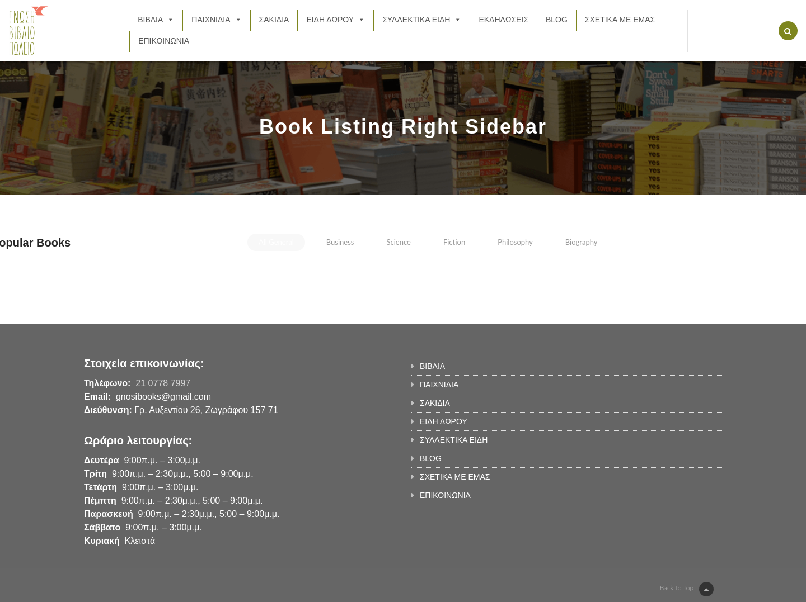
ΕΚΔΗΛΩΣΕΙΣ (503, 19)
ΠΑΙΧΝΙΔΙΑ (216, 19)
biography (581, 242)
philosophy (515, 242)
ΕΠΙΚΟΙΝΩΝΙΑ (163, 40)
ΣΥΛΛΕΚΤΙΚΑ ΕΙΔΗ (421, 19)
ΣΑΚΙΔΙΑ (274, 19)
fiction (454, 242)
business (340, 242)
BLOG (557, 19)
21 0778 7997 (162, 383)
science (398, 242)
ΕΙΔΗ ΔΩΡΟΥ (335, 19)
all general (276, 242)
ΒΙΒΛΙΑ (156, 19)
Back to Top (687, 589)
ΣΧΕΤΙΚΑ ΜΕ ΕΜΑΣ (620, 19)
